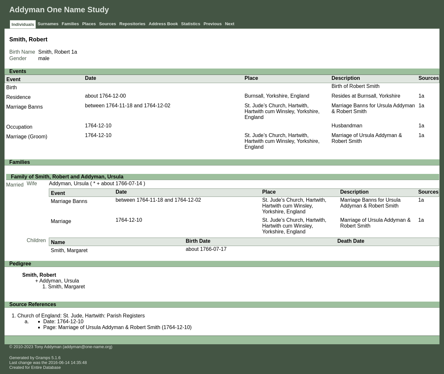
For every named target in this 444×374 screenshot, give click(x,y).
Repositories (132, 23)
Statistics (190, 23)
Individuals (23, 24)
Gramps (43, 357)
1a (74, 52)
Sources (107, 23)
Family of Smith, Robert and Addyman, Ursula (67, 176)
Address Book (163, 23)
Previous (212, 23)
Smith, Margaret (69, 250)
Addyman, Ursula (69, 183)
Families (70, 23)
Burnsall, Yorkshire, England (276, 96)
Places (89, 23)
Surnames (48, 23)
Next (229, 23)
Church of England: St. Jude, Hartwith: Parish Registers (81, 315)
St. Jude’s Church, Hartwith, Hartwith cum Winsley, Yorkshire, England (281, 111)
